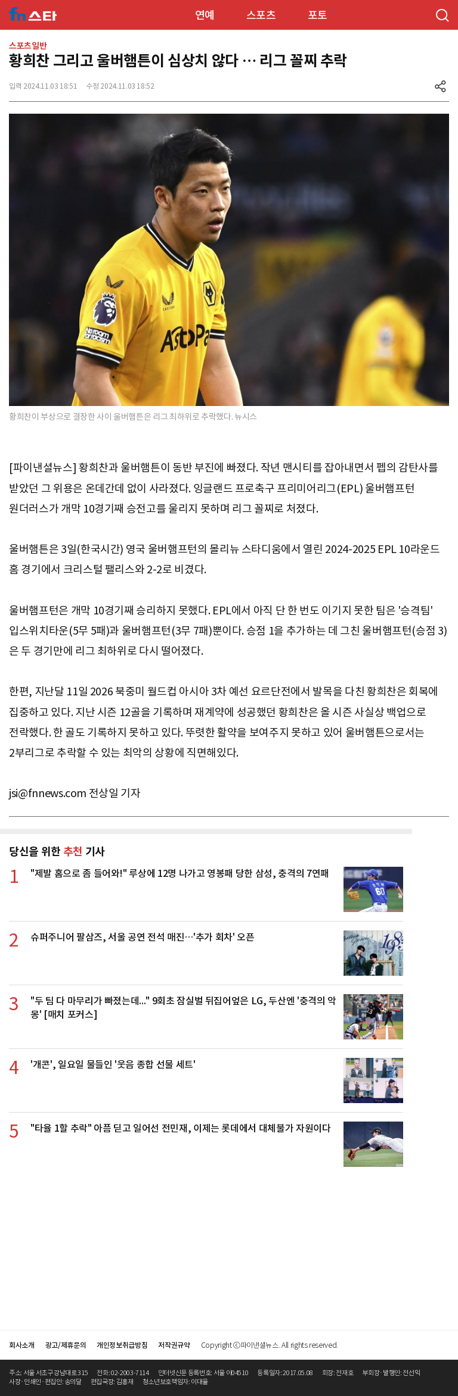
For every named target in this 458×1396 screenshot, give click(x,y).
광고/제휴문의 (65, 1345)
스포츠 (261, 15)
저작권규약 (174, 1345)
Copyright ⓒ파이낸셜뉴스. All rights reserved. (269, 1345)
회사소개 (22, 1345)
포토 (317, 15)
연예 (205, 15)
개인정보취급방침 (122, 1345)
